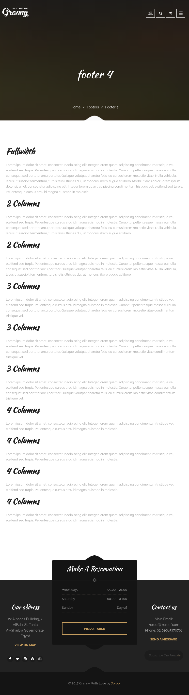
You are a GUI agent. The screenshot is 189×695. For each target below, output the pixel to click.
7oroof (116, 683)
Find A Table (94, 629)
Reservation (150, 13)
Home (76, 107)
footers (93, 107)
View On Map (25, 645)
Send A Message (163, 639)
